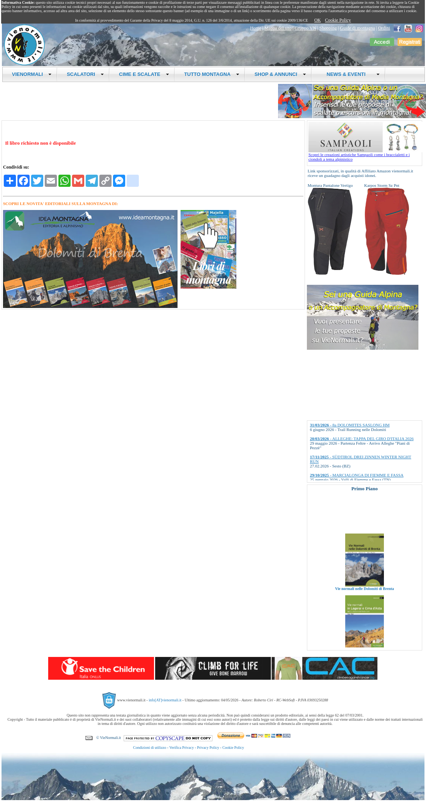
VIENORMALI (32, 74)
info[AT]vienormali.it (165, 700)
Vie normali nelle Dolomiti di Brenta (364, 596)
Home (255, 28)
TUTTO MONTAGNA (211, 74)
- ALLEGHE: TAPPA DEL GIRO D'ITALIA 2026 (361, 438)
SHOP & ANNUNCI (280, 74)
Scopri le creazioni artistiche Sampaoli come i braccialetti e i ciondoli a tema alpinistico (365, 154)
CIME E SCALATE (144, 74)
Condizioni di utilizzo (149, 747)
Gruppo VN (305, 28)
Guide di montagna (357, 28)
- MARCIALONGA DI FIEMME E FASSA (357, 475)
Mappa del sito (277, 28)
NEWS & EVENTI (350, 74)
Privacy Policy (208, 747)
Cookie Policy (338, 20)
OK (317, 20)
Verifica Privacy (181, 747)
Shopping (328, 28)
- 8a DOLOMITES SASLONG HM (350, 425)
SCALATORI (85, 74)
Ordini (384, 28)
